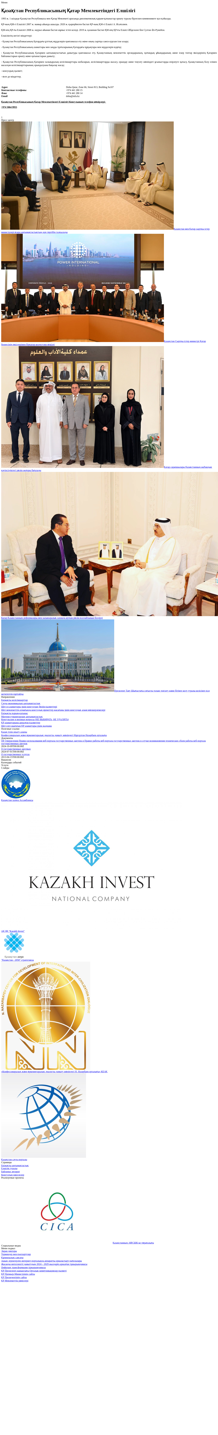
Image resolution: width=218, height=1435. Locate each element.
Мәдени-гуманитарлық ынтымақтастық (22, 716)
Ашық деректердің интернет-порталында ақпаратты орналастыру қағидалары (41, 1261)
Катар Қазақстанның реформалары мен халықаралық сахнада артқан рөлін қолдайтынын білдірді (52, 618)
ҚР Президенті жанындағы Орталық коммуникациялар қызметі (34, 1270)
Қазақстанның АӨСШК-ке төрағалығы (133, 1243)
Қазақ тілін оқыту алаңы (14, 732)
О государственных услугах (15, 754)
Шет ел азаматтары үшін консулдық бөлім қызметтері (29, 706)
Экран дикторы (9, 1251)
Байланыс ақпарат (10, 1171)
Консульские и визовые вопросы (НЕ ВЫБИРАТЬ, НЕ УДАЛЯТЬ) (35, 719)
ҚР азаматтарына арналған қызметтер (20, 722)
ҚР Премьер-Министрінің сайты (18, 1274)
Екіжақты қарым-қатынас (14, 713)
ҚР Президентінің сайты (14, 1277)
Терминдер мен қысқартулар (16, 1254)
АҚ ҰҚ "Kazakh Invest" (13, 931)
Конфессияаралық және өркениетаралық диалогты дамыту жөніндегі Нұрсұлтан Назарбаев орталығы (54, 735)
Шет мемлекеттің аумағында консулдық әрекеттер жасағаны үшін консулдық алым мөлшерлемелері (53, 710)
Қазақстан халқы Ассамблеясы (17, 800)
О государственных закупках (16, 749)
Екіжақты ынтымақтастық (15, 1165)
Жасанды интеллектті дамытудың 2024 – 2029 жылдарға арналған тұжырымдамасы (44, 1264)
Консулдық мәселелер (12, 1175)
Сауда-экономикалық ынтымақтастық (20, 703)
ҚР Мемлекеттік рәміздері (14, 1280)
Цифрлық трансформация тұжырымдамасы (23, 1267)
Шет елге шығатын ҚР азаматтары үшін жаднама (26, 726)
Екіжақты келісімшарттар (14, 700)
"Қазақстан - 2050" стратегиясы (17, 960)
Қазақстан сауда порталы (14, 1159)
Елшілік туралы (9, 1168)
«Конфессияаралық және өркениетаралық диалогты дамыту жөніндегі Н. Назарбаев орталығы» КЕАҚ (54, 1071)
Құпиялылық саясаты (12, 1257)
